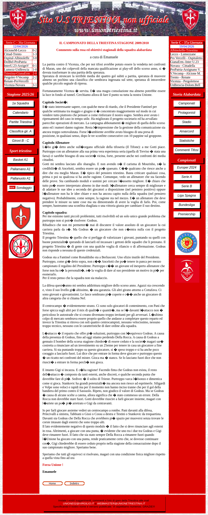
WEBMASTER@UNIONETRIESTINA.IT (121, 503)
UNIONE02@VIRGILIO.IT (79, 503)
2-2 (34, 77)
